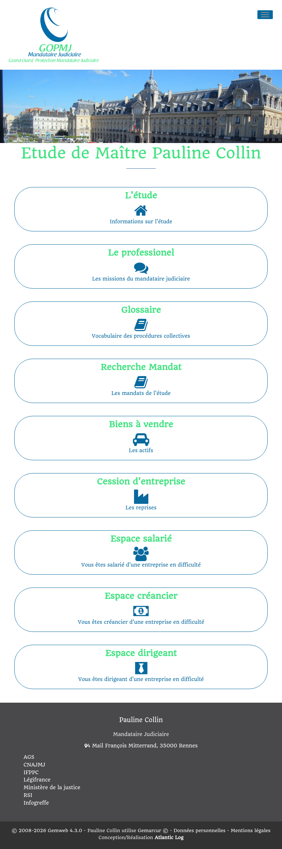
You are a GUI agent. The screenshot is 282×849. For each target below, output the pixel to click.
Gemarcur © (153, 829)
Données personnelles (199, 829)
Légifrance (37, 779)
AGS (29, 756)
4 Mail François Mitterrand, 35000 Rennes (141, 745)
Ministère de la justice (52, 787)
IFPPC (31, 771)
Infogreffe (36, 802)
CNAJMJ (34, 763)
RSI (28, 794)
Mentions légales (250, 829)
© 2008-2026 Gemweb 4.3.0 (47, 829)
